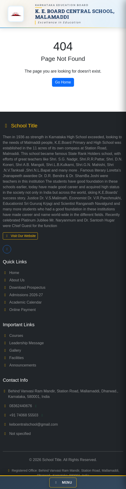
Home (11, 273)
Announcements (19, 365)
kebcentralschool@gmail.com (33, 424)
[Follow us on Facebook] (7, 249)
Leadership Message (23, 343)
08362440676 (23, 406)
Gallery (12, 350)
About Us (14, 280)
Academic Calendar (22, 302)
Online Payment (19, 310)
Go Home (63, 82)
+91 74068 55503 (26, 415)
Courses (13, 336)
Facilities (13, 358)
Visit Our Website (20, 236)
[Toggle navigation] (63, 482)
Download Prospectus (24, 287)
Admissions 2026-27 (23, 295)
